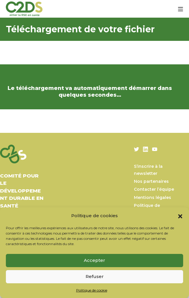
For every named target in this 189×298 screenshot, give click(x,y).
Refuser (95, 276)
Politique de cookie (91, 290)
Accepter (94, 260)
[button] (180, 216)
